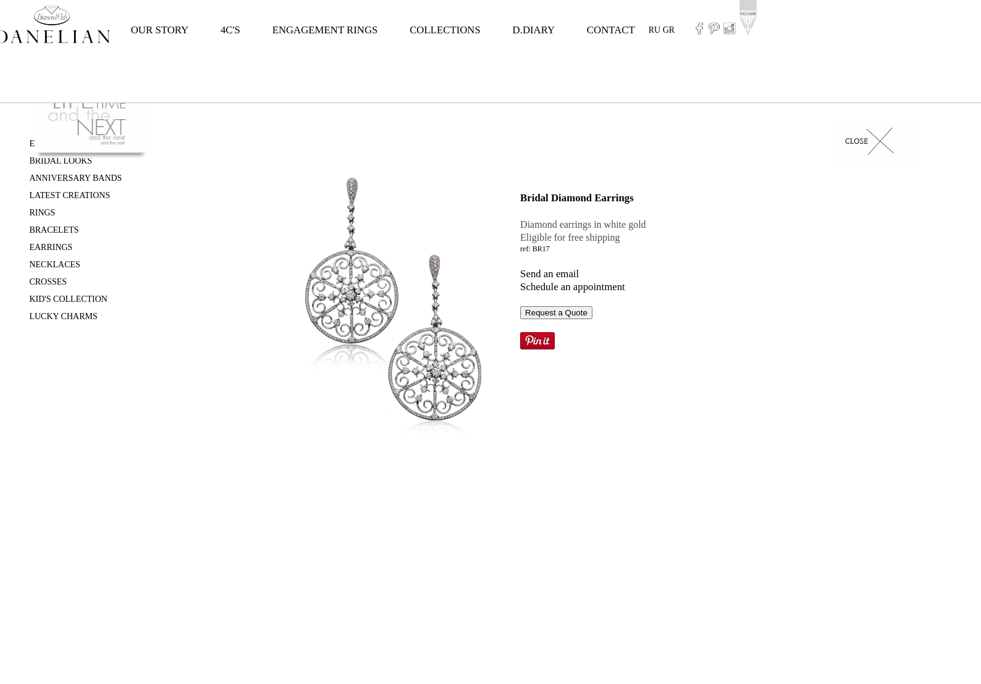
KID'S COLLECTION (68, 299)
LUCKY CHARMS (63, 316)
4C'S (230, 30)
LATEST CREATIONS (69, 195)
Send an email (549, 274)
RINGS (42, 212)
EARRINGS (50, 247)
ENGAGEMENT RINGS (325, 30)
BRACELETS (53, 230)
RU (654, 30)
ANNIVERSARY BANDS (75, 178)
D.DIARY (534, 30)
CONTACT (611, 30)
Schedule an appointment (572, 287)
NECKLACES (54, 264)
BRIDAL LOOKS (60, 160)
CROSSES (48, 281)
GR (669, 30)
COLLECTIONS (445, 30)
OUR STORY (159, 30)
